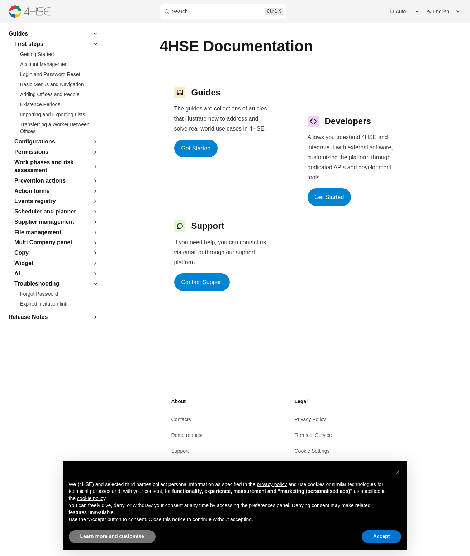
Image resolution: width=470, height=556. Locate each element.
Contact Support (202, 282)
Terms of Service (313, 435)
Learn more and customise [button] (112, 536)
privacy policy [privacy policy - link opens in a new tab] (272, 484)
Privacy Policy (310, 419)
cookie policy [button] (91, 498)
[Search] (223, 11)
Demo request (187, 435)
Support (180, 451)
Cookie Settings (312, 451)
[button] (398, 472)
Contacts (181, 419)
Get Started (196, 148)
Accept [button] (381, 536)
